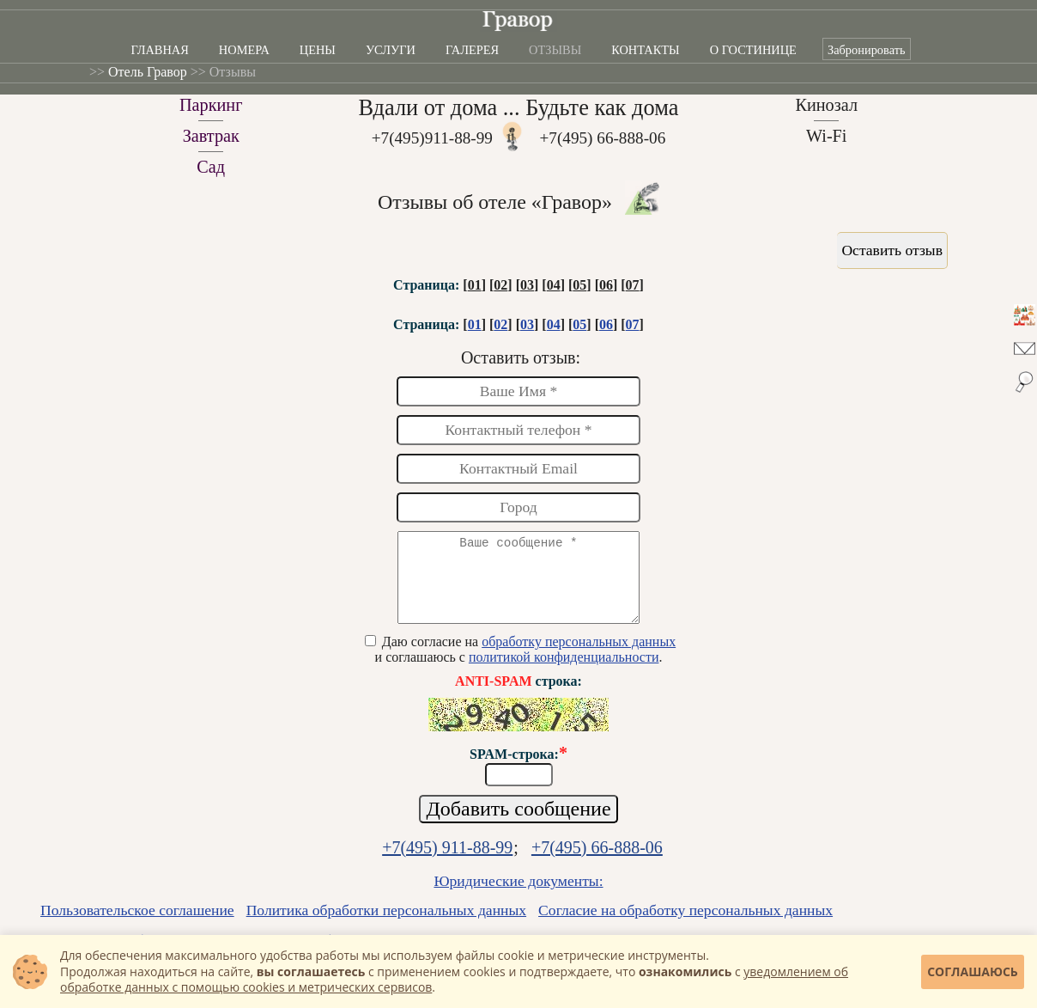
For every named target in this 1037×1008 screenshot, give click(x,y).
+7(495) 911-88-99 (447, 862)
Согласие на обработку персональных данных (685, 925)
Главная (159, 50)
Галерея (472, 50)
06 (606, 285)
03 (527, 285)
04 (554, 285)
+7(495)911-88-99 (432, 138)
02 (500, 285)
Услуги (390, 50)
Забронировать (867, 50)
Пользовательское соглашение (137, 925)
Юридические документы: (518, 896)
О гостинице (753, 50)
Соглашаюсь (972, 971)
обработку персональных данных (579, 657)
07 (633, 285)
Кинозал (826, 104)
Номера (244, 50)
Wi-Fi (826, 135)
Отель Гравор (147, 71)
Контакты (645, 50)
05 (579, 285)
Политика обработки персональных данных (386, 925)
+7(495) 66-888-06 (603, 138)
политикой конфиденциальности (564, 672)
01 (475, 285)
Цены (318, 50)
